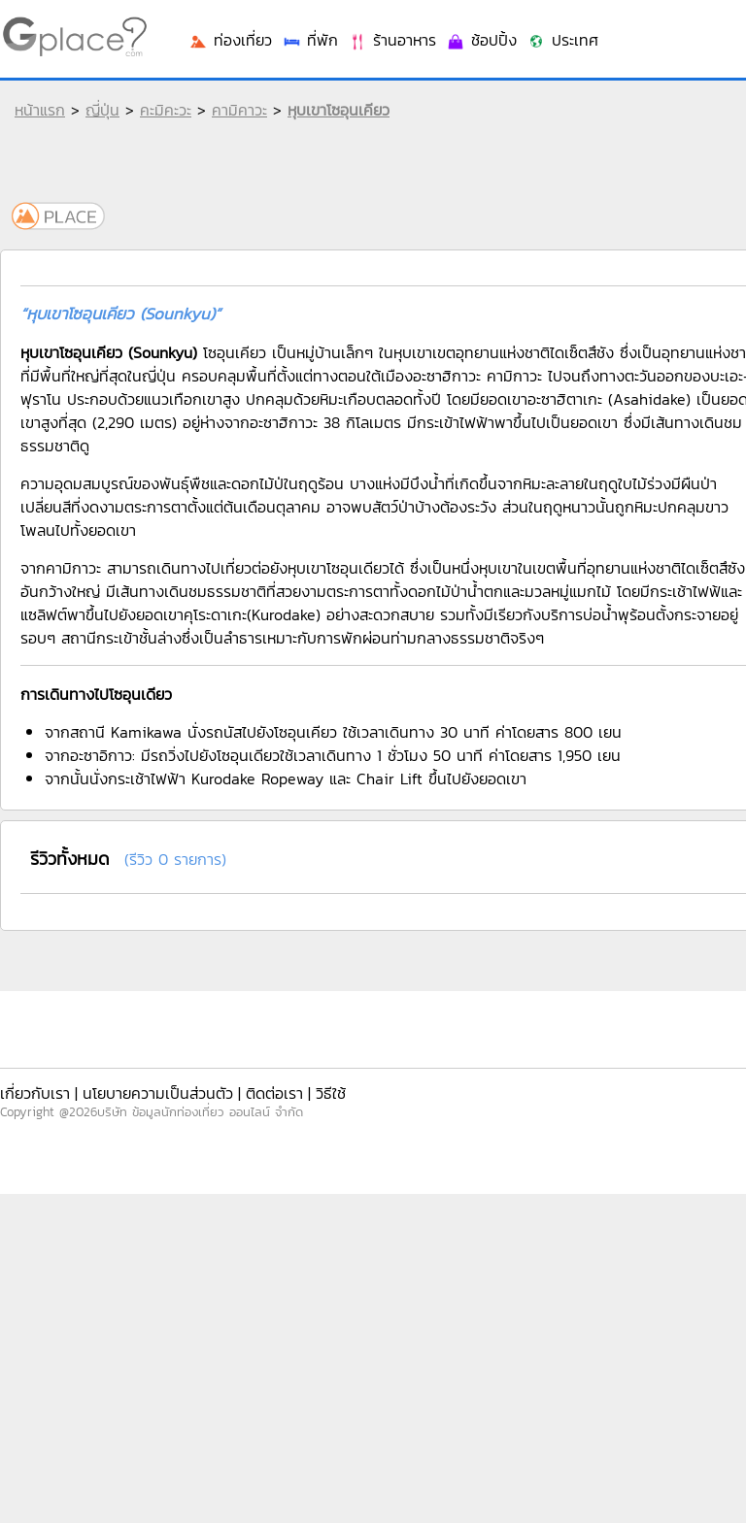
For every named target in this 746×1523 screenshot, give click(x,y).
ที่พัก (310, 39)
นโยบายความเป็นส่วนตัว (158, 1093)
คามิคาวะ (239, 109)
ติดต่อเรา (274, 1093)
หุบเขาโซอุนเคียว (339, 109)
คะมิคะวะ (165, 109)
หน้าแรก (40, 109)
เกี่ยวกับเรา (35, 1093)
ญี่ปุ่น (102, 109)
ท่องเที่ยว (230, 39)
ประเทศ (562, 39)
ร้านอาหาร (392, 39)
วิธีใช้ (331, 1093)
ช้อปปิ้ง (481, 39)
